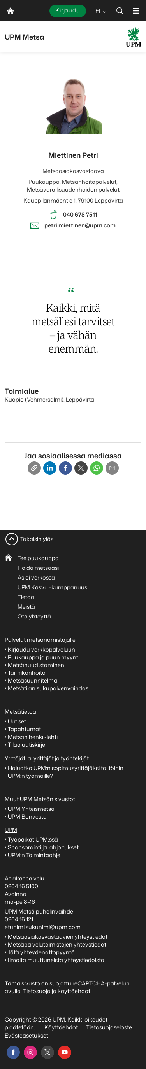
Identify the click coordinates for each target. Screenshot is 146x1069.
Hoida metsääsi (38, 568)
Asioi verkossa (36, 577)
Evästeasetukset (26, 1035)
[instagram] (30, 1052)
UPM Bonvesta (28, 816)
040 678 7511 (80, 214)
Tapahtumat (24, 729)
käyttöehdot (74, 991)
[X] (81, 468)
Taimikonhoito (27, 673)
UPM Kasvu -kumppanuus (52, 587)
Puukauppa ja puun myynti (43, 657)
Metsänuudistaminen (36, 665)
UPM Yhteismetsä (31, 809)
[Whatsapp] (96, 468)
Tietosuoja (37, 991)
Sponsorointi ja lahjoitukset (44, 847)
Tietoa (26, 597)
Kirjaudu (67, 10)
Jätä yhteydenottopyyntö (41, 952)
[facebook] (13, 1052)
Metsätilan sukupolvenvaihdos (48, 688)
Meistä (26, 607)
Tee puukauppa (38, 558)
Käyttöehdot (61, 1027)
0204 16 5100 (21, 886)
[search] (119, 10)
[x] (47, 1052)
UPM (11, 830)
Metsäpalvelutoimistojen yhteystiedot (57, 944)
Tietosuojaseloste (108, 1027)
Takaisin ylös (36, 539)
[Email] (112, 468)
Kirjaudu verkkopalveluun (41, 649)
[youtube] (64, 1052)
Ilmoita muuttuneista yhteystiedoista (56, 960)
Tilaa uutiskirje (26, 745)
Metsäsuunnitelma (32, 680)
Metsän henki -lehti (33, 737)
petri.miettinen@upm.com (80, 225)
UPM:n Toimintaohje (34, 855)
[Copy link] (34, 468)
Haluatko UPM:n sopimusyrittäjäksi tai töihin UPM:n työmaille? (65, 772)
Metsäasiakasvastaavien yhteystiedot (57, 937)
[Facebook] (65, 468)
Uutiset (17, 721)
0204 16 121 (19, 919)
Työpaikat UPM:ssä (33, 839)
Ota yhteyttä (34, 616)
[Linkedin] (49, 468)
